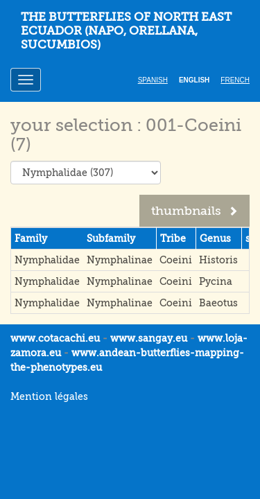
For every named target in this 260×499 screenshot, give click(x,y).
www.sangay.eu (148, 338)
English (194, 80)
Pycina (215, 281)
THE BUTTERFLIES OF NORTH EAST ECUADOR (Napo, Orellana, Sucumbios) (126, 30)
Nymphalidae (47, 259)
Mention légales (49, 396)
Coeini (175, 259)
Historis (218, 259)
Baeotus (218, 302)
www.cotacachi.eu (55, 338)
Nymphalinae (120, 259)
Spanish (153, 80)
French (235, 80)
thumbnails (194, 211)
